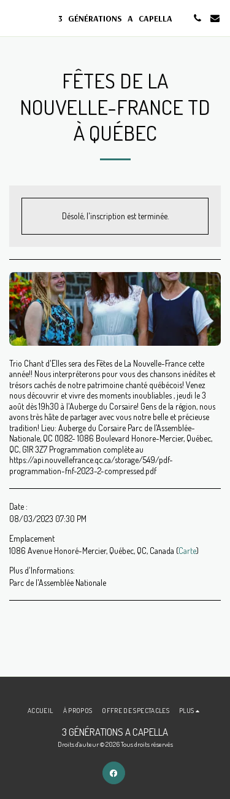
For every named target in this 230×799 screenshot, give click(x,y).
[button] (13, 18)
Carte (187, 550)
